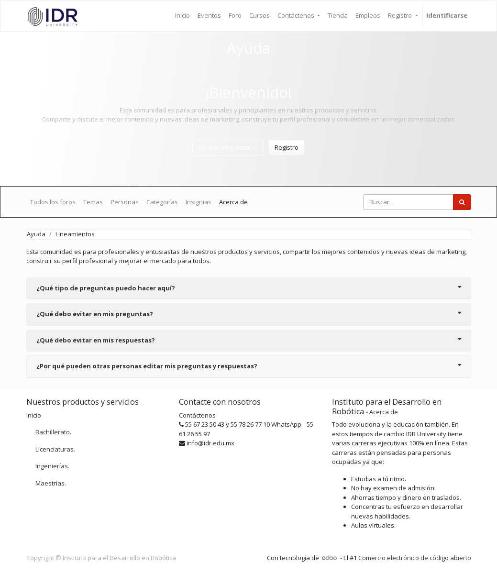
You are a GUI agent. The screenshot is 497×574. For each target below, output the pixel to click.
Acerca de (233, 202)
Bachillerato (52, 432)
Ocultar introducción (228, 147)
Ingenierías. (52, 466)
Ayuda (36, 234)
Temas (93, 202)
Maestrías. (50, 483)
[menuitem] (182, 15)
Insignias (198, 202)
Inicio (33, 415)
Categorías (162, 202)
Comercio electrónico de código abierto (414, 557)
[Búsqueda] (462, 202)
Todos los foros (53, 202)
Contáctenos (197, 415)
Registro (286, 147)
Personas (124, 202)
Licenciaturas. (55, 449)
